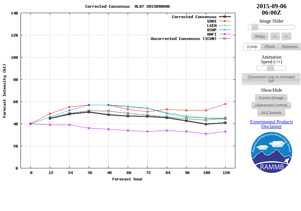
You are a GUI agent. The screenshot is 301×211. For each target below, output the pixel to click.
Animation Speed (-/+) (271, 59)
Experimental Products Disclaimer (271, 124)
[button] (260, 36)
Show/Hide (271, 90)
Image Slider (271, 21)
